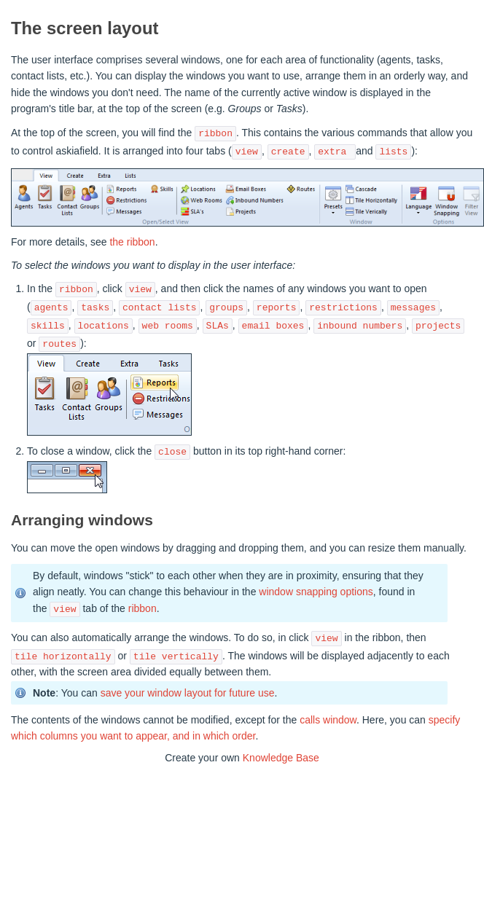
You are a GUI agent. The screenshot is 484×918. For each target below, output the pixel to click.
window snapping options (315, 591)
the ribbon (132, 242)
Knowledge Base (281, 758)
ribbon (142, 609)
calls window (328, 720)
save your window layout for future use (188, 693)
